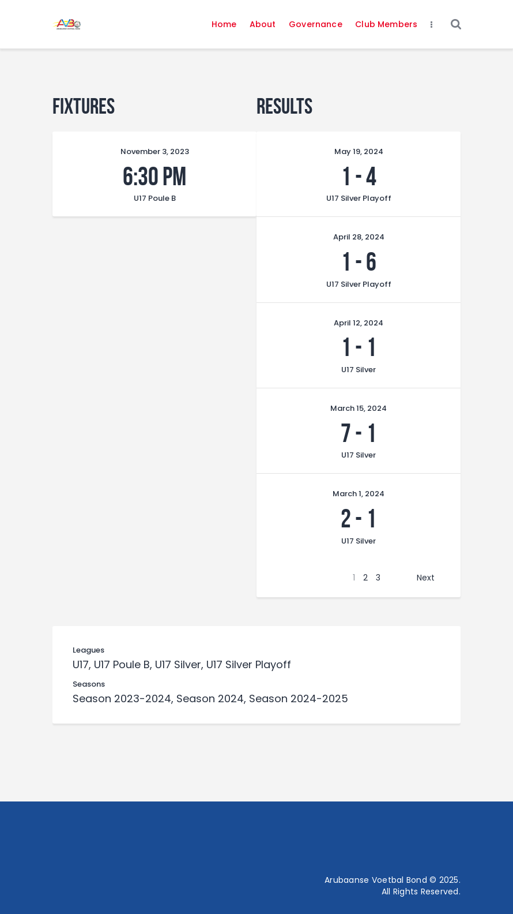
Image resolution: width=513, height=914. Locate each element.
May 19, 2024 (358, 151)
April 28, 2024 (358, 236)
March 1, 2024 (358, 493)
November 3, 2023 (154, 151)
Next (426, 577)
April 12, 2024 (358, 322)
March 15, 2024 (358, 408)
